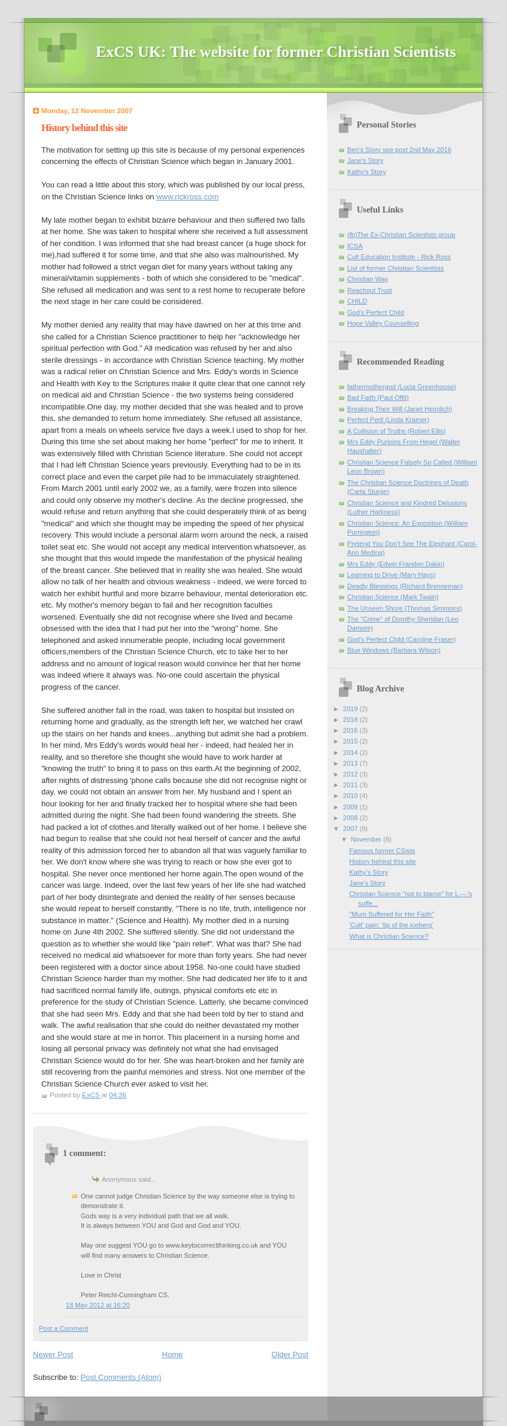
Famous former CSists (382, 850)
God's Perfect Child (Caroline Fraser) (401, 639)
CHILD (357, 301)
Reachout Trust (369, 290)
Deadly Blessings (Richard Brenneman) (405, 586)
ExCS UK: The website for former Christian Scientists (276, 51)
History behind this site (383, 861)
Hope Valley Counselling (383, 323)
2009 (351, 807)
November (367, 839)
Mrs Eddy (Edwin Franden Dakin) (396, 564)
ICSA (355, 246)
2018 (351, 719)
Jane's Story (365, 160)
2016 (351, 730)
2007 (351, 828)
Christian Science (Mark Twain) (393, 596)
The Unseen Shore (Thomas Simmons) (404, 608)
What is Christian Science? (389, 936)
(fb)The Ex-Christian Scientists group (401, 234)
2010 (351, 795)
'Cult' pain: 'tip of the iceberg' (391, 925)
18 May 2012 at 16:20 (98, 1305)
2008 (351, 817)
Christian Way (367, 279)
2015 (351, 741)
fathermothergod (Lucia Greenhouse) (401, 386)
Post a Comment (63, 1328)
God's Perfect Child (375, 312)
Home (172, 1354)
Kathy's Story (366, 171)
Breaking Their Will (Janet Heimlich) (399, 408)
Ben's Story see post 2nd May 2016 (399, 149)
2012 (351, 774)
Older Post (290, 1354)
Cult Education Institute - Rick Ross (399, 256)
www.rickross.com (187, 196)
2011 (351, 784)
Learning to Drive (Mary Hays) (391, 574)
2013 (351, 763)
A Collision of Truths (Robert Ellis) (396, 431)
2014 (351, 752)
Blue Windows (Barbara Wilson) (394, 650)
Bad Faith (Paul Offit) (378, 397)
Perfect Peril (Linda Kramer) (388, 419)
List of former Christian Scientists (395, 268)
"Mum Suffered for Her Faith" (392, 914)
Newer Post (53, 1354)
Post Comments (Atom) (121, 1377)
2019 (351, 708)
